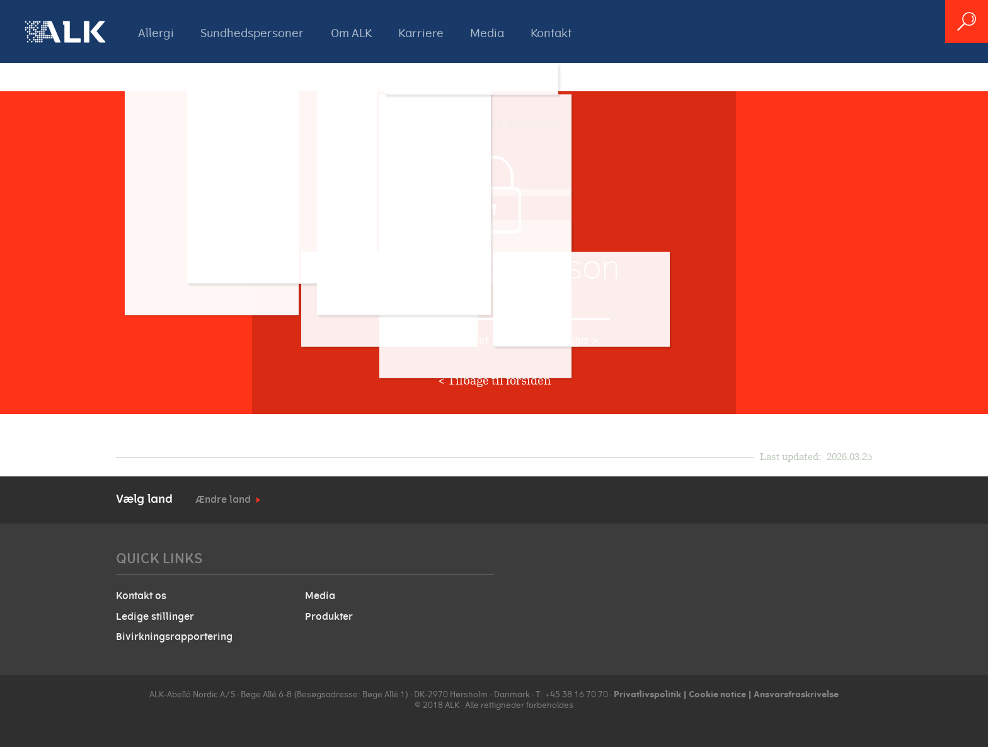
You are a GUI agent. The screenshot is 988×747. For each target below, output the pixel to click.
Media (487, 33)
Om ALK (351, 33)
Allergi (156, 33)
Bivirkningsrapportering (174, 637)
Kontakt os (141, 596)
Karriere (421, 33)
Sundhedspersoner (252, 33)
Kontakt (551, 33)
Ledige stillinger (155, 616)
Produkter (329, 616)
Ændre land (223, 499)
